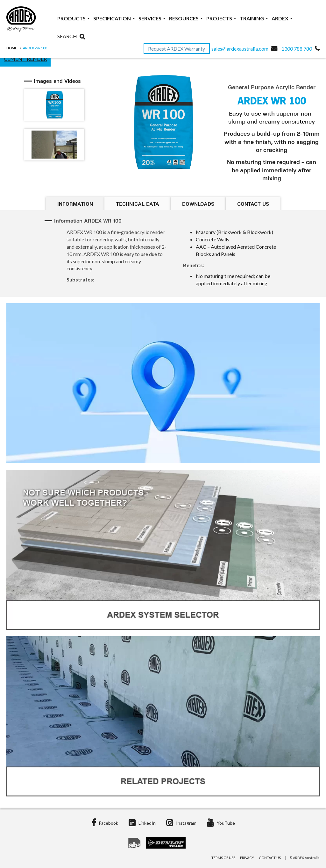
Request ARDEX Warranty (177, 49)
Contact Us (270, 858)
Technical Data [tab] (137, 204)
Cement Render (25, 59)
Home (11, 48)
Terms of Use (223, 858)
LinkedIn (142, 823)
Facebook (104, 823)
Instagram (181, 823)
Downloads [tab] (198, 204)
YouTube (221, 823)
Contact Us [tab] (253, 204)
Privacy (247, 858)
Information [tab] (75, 204)
